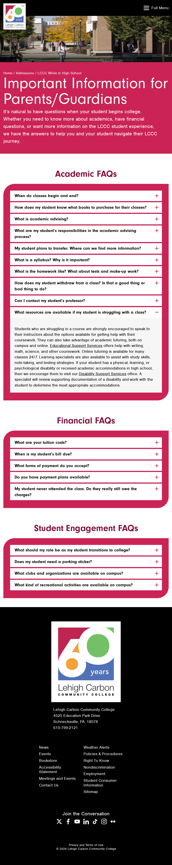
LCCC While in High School (60, 73)
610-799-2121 (65, 727)
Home (7, 73)
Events (45, 753)
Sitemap (91, 791)
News (44, 747)
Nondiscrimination (99, 767)
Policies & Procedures (103, 753)
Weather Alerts (96, 747)
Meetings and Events (57, 778)
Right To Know (96, 760)
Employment (94, 773)
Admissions (25, 73)
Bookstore (48, 760)
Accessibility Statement (50, 769)
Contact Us (48, 785)
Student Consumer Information (100, 783)
